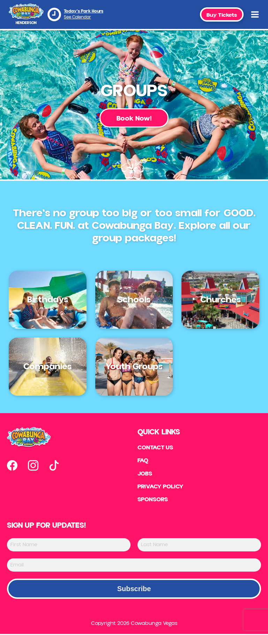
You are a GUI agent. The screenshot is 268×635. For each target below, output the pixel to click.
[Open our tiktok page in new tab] (54, 465)
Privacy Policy (161, 488)
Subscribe (134, 590)
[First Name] (69, 545)
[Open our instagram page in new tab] (33, 465)
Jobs (144, 474)
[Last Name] (199, 545)
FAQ (143, 461)
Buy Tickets (222, 15)
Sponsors (153, 501)
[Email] (134, 566)
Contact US (156, 448)
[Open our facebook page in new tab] (12, 465)
